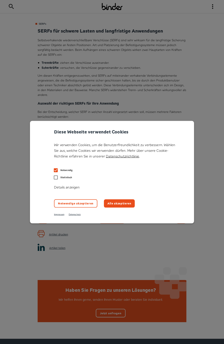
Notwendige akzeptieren (75, 203)
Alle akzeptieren (119, 203)
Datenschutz (75, 214)
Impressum (59, 214)
